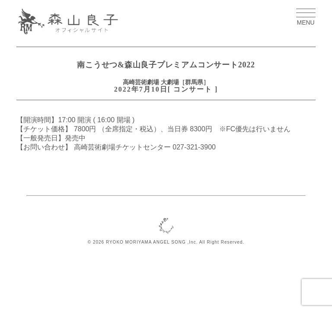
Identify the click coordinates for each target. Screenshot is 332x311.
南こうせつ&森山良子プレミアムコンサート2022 (166, 64)
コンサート (192, 89)
